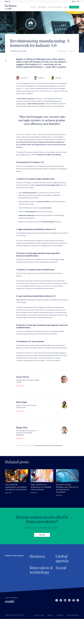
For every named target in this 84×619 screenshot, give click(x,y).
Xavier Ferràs (59, 495)
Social (65, 7)
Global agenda (42, 7)
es (75, 1)
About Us (7, 1)
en (73, 1)
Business (33, 7)
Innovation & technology (55, 7)
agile (22, 154)
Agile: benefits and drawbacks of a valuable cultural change (41, 487)
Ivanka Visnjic (8, 492)
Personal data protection (73, 615)
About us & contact (39, 615)
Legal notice (50, 615)
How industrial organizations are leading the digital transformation (16, 487)
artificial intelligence (60, 353)
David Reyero (34, 492)
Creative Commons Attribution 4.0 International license (48, 445)
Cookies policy (60, 615)
